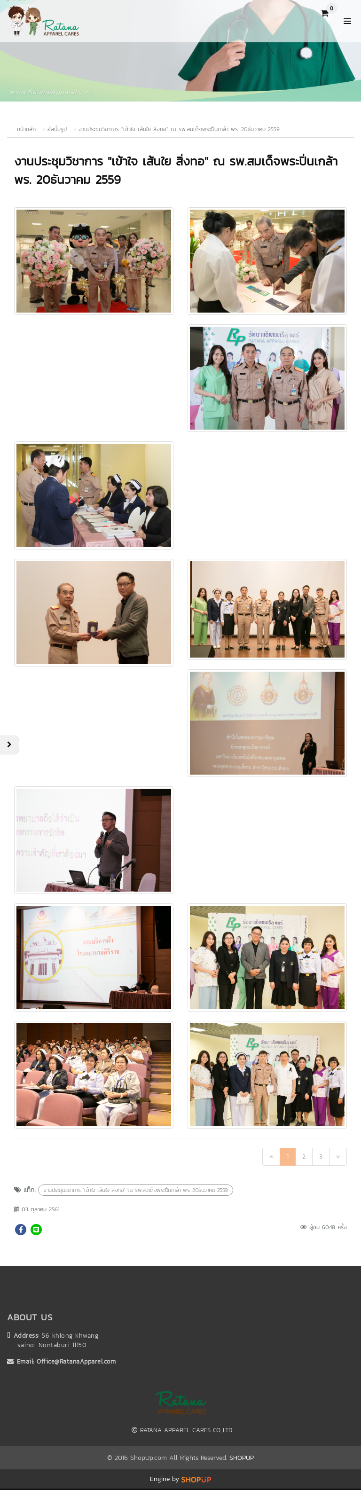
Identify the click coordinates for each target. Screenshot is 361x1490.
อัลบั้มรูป (58, 129)
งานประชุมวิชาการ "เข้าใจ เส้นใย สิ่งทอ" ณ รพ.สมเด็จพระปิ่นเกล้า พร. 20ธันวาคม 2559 (179, 129)
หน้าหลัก (26, 129)
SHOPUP (241, 1458)
